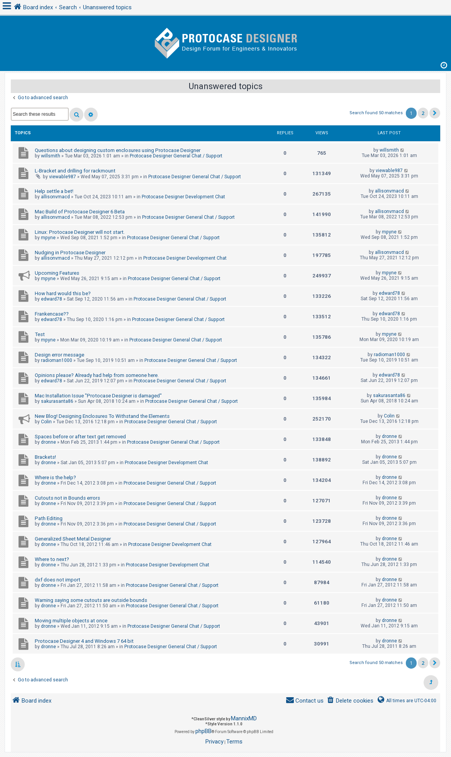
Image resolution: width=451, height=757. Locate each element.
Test (40, 334)
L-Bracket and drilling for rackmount (75, 171)
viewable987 (62, 176)
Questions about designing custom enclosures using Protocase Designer (117, 150)
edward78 (51, 299)
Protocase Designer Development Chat (183, 196)
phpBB (203, 731)
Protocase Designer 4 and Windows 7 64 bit (84, 641)
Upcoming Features (57, 273)
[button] (434, 113)
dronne (48, 442)
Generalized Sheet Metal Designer (73, 539)
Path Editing (49, 518)
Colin (46, 421)
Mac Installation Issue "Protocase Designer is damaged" (98, 396)
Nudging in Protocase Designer (70, 252)
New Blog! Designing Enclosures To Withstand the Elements (102, 416)
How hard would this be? (63, 293)
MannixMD (244, 718)
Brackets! (45, 457)
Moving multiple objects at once (71, 621)
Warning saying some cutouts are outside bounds (91, 600)
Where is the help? (55, 477)
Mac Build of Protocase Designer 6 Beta (80, 212)
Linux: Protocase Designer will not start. (80, 232)
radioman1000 (56, 360)
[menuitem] (350, 701)
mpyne (48, 237)
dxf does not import (57, 580)
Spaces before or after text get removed (80, 436)
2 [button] (423, 113)
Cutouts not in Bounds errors (67, 498)
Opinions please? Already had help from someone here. (97, 375)
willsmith (50, 156)
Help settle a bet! (54, 191)
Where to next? (52, 559)
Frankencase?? (52, 314)
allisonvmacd (55, 196)
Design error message (59, 355)
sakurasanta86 (57, 401)
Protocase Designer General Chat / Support (176, 156)
